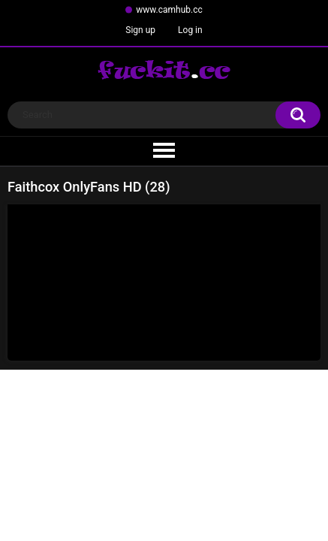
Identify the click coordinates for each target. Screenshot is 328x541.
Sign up (140, 30)
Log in (190, 30)
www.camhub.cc (169, 10)
